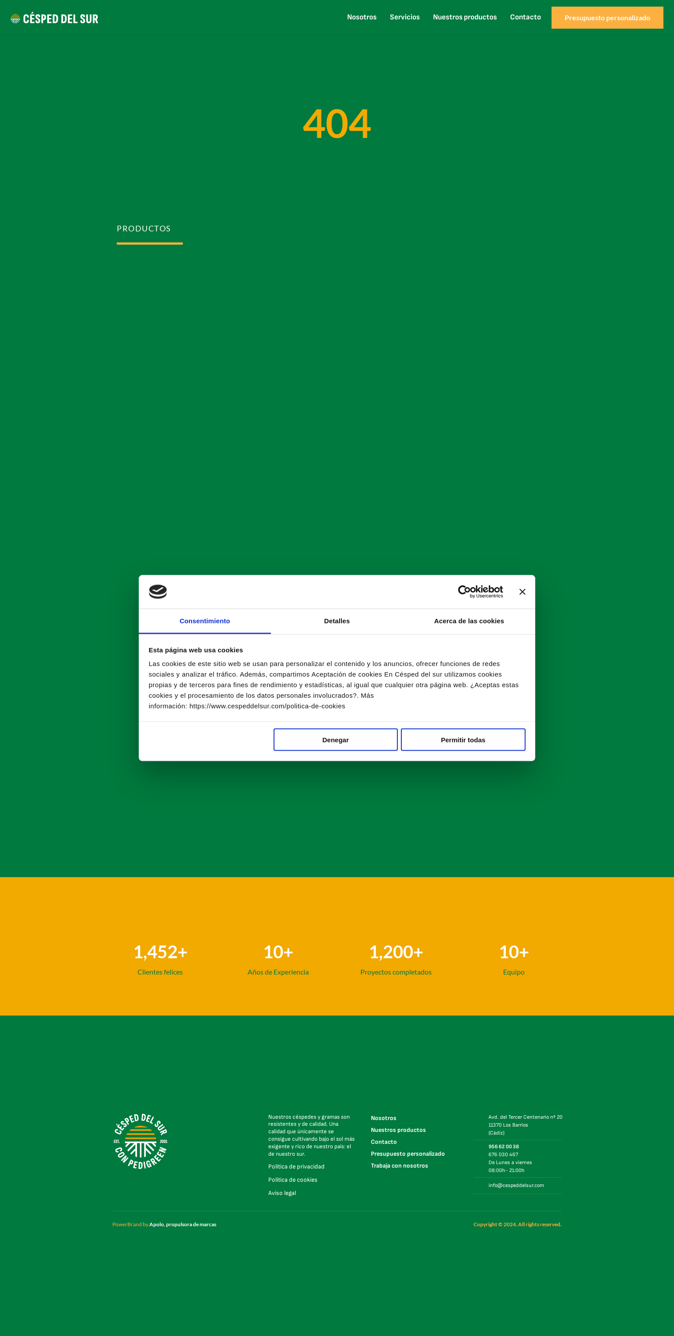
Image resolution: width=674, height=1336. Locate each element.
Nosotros (362, 17)
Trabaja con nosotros (399, 1165)
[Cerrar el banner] (522, 592)
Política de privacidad (296, 1166)
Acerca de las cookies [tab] (469, 621)
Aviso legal (282, 1193)
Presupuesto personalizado (408, 1153)
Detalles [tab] (337, 621)
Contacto (525, 17)
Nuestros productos (465, 17)
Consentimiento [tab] (205, 621)
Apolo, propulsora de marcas (182, 1224)
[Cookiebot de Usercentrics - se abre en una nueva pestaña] (464, 592)
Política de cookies (293, 1179)
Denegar (335, 739)
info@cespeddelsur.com (516, 1185)
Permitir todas (463, 739)
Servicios (405, 17)
